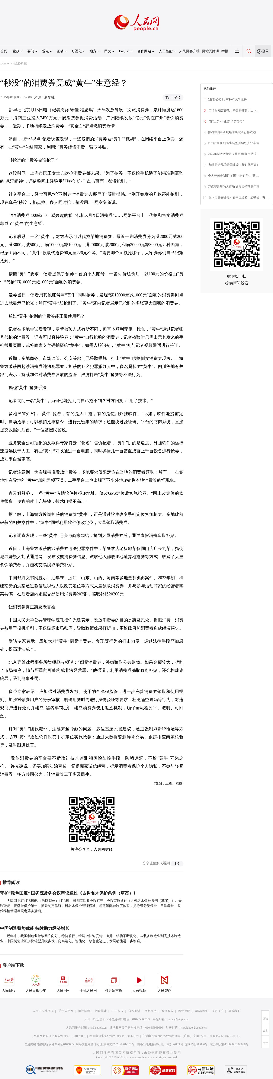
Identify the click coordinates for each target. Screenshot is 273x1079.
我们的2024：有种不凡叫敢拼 (227, 99)
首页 (3, 51)
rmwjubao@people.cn (194, 1027)
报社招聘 (84, 1011)
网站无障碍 (210, 51)
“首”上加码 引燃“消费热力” (226, 121)
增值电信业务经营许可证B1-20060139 (114, 1036)
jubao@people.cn (178, 1019)
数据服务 (167, 1011)
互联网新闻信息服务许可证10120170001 (59, 1036)
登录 (265, 51)
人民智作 (164, 982)
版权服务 (151, 1011)
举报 (224, 51)
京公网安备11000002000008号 (229, 1044)
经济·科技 (20, 63)
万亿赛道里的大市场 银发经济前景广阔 (234, 186)
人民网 (5, 63)
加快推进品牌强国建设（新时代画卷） (234, 164)
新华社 (49, 97)
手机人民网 (88, 982)
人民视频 (139, 982)
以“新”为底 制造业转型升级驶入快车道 (233, 143)
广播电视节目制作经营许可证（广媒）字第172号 (174, 1036)
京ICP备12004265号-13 (224, 1036)
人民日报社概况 (43, 1011)
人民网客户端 (189, 51)
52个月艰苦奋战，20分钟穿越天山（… (234, 110)
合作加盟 (134, 1011)
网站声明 (184, 1011)
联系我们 (234, 1011)
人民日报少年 (36, 982)
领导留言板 (113, 982)
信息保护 (218, 1011)
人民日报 (8, 982)
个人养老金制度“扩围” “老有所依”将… (233, 175)
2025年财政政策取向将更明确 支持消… (234, 154)
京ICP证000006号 (196, 1044)
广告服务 (117, 1011)
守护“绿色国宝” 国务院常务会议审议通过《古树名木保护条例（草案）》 (69, 893)
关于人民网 (65, 1011)
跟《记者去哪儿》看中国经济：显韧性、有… (238, 197)
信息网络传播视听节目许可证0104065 (49, 1044)
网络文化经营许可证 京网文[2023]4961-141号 (105, 1044)
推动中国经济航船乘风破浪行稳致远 (232, 132)
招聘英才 (101, 1011)
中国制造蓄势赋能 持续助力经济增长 (34, 928)
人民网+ (62, 982)
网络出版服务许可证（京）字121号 (160, 1044)
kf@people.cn (98, 1027)
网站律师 (201, 1011)
